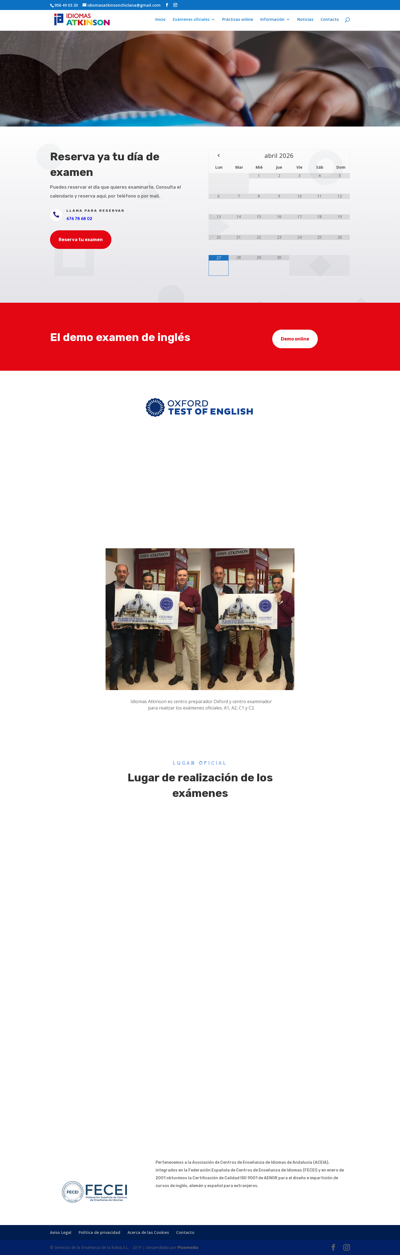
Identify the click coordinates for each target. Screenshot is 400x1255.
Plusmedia (188, 1247)
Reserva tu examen (81, 239)
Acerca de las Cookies (148, 1232)
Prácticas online (237, 19)
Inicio (160, 19)
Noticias (305, 19)
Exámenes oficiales (191, 19)
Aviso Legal (60, 1232)
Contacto (330, 19)
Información (272, 19)
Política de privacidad (99, 1232)
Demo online (295, 339)
